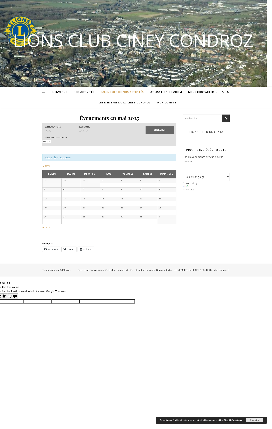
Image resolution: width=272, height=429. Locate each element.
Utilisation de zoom (166, 92)
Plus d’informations (233, 420)
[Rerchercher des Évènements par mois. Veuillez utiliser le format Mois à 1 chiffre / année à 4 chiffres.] (59, 131)
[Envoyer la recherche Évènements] (160, 130)
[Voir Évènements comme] (46, 141)
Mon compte (166, 102)
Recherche (84, 127)
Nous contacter (201, 92)
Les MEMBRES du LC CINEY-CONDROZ (125, 102)
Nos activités (84, 92)
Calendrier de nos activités (122, 92)
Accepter (254, 420)
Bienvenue (59, 92)
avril (46, 166)
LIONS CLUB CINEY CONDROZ (133, 40)
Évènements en (53, 127)
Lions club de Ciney (206, 132)
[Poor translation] (12, 376)
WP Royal (65, 350)
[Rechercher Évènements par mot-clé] (98, 131)
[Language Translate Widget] (206, 177)
